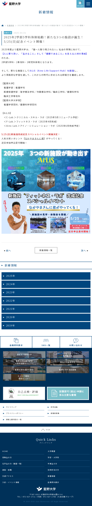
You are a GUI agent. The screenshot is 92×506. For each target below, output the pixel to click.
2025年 (10, 276)
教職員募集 (55, 413)
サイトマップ (11, 407)
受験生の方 (7, 457)
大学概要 (51, 451)
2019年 (10, 325)
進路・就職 (7, 470)
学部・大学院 (53, 457)
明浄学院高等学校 (67, 362)
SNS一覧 (46, 345)
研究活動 (54, 407)
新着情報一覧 (46, 250)
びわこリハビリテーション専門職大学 (67, 354)
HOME (5, 451)
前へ (8, 250)
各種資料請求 (16, 345)
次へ (83, 250)
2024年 (10, 284)
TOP (48, 429)
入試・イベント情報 (10, 482)
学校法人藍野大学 (24, 354)
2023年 (10, 292)
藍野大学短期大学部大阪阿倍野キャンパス (24, 362)
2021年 (10, 309)
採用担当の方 (53, 470)
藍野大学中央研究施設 (24, 369)
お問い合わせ (75, 345)
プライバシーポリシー (14, 413)
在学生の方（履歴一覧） (12, 463)
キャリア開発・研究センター (24, 377)
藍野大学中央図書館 (67, 369)
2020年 (10, 317)
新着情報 (11, 265)
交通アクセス (7, 476)
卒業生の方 (52, 463)
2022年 (10, 300)
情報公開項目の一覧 (14, 419)
